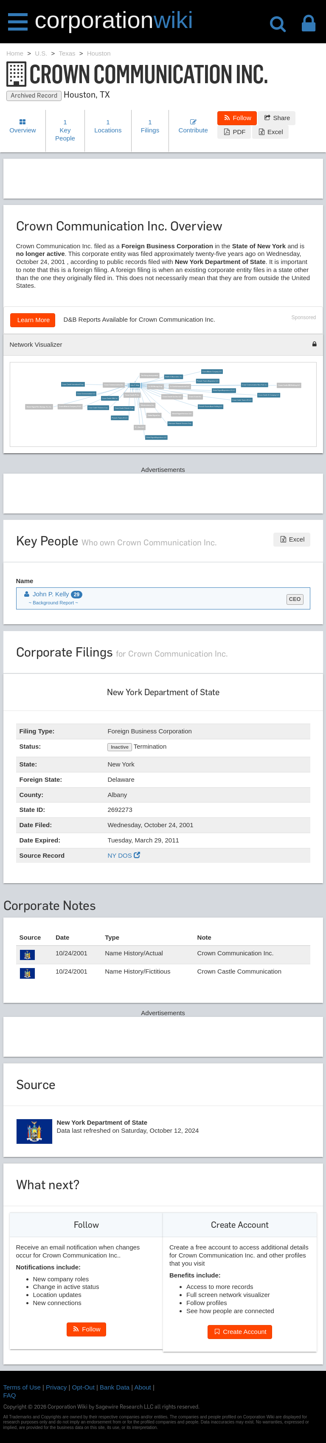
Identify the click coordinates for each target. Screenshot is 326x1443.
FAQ (9, 1395)
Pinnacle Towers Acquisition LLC (208, 381)
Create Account (240, 1331)
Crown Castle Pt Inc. (132, 395)
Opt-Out (83, 1387)
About (143, 1387)
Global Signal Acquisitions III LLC (224, 390)
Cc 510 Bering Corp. (156, 386)
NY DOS (123, 855)
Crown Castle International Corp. (73, 384)
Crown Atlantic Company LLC (212, 372)
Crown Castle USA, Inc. (110, 398)
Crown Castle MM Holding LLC (289, 385)
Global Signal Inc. (154, 415)
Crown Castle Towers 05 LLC (242, 400)
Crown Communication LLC (86, 394)
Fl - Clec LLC (140, 427)
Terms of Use (22, 1387)
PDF (234, 131)
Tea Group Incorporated (149, 375)
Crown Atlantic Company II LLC (70, 406)
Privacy (56, 1387)
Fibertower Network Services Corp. (180, 423)
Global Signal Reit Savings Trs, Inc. (39, 407)
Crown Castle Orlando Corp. (124, 409)
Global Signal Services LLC (182, 414)
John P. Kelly (135, 385)
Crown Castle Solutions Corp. (98, 408)
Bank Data (114, 1387)
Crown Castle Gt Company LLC (269, 395)
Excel (270, 131)
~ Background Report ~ (53, 602)
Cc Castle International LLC (180, 386)
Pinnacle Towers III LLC (120, 418)
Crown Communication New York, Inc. (254, 385)
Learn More (33, 319)
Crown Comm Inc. (195, 397)
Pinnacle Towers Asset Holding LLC (211, 406)
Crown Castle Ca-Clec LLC (172, 397)
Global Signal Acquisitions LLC (156, 437)
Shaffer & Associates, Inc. (173, 377)
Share (276, 117)
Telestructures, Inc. (148, 405)
